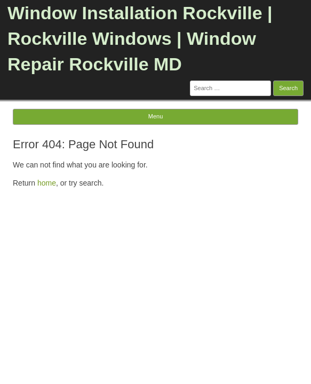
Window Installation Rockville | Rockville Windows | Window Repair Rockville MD (140, 38)
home (46, 183)
